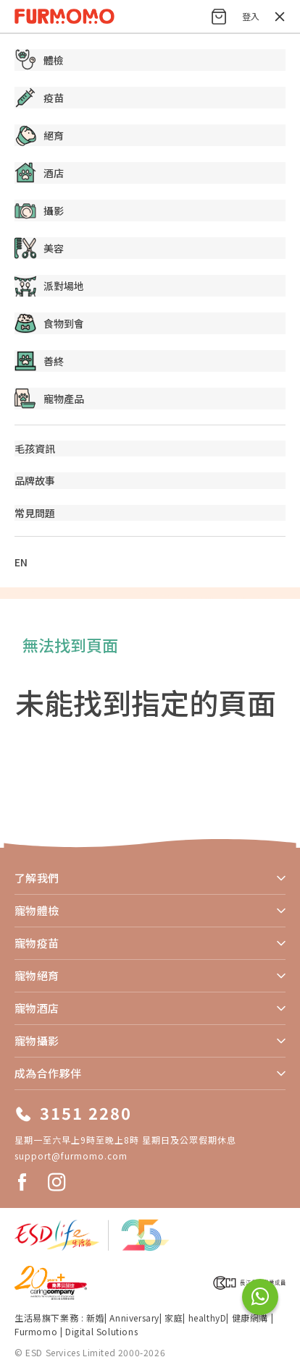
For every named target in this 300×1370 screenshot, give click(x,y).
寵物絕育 (36, 975)
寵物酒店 (36, 1008)
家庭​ (173, 1317)
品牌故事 (34, 480)
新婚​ (95, 1317)
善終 (39, 361)
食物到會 (49, 323)
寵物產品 (49, 398)
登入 (250, 16)
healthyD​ (207, 1317)
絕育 (39, 135)
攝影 (39, 210)
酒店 (39, 173)
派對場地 (49, 286)
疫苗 (39, 98)
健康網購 (251, 1317)
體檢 (39, 60)
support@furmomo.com (71, 1155)
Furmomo (35, 1331)
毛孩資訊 (34, 448)
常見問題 (34, 513)
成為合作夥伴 (48, 1073)
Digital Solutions (101, 1331)
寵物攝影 (36, 1040)
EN (21, 562)
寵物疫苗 (36, 942)
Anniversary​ (134, 1317)
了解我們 (36, 877)
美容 (39, 248)
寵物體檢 (36, 910)
